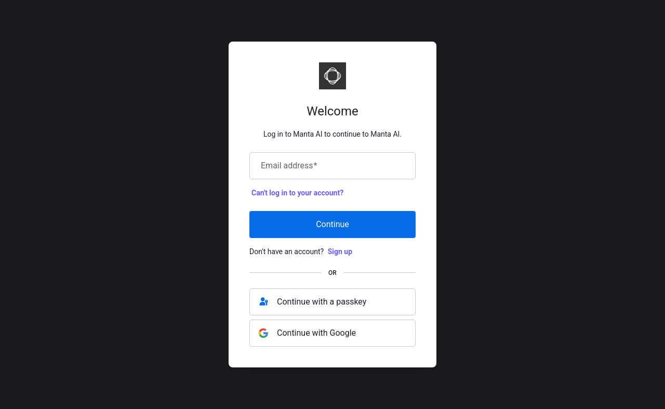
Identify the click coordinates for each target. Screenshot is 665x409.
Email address (289, 165)
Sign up (340, 251)
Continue (332, 224)
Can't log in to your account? (297, 193)
